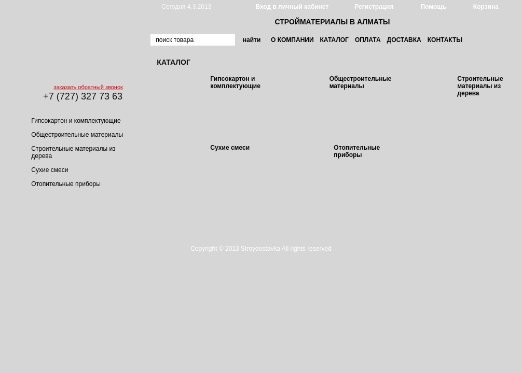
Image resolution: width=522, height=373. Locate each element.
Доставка (404, 40)
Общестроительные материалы (77, 134)
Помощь (433, 6)
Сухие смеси (49, 170)
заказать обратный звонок (87, 87)
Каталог (334, 40)
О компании (292, 40)
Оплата (368, 40)
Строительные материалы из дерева (480, 86)
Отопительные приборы (65, 184)
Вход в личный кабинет (291, 6)
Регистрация (373, 6)
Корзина (486, 6)
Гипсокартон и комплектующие (75, 120)
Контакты (445, 40)
